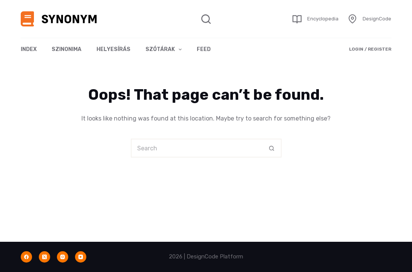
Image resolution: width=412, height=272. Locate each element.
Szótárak (165, 49)
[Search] (206, 19)
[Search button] (272, 148)
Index (29, 49)
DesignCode (377, 19)
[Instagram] (62, 257)
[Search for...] (197, 148)
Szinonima (66, 49)
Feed (204, 49)
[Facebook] (26, 257)
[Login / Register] (370, 49)
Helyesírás (113, 49)
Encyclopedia (322, 19)
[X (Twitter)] (44, 257)
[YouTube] (80, 257)
